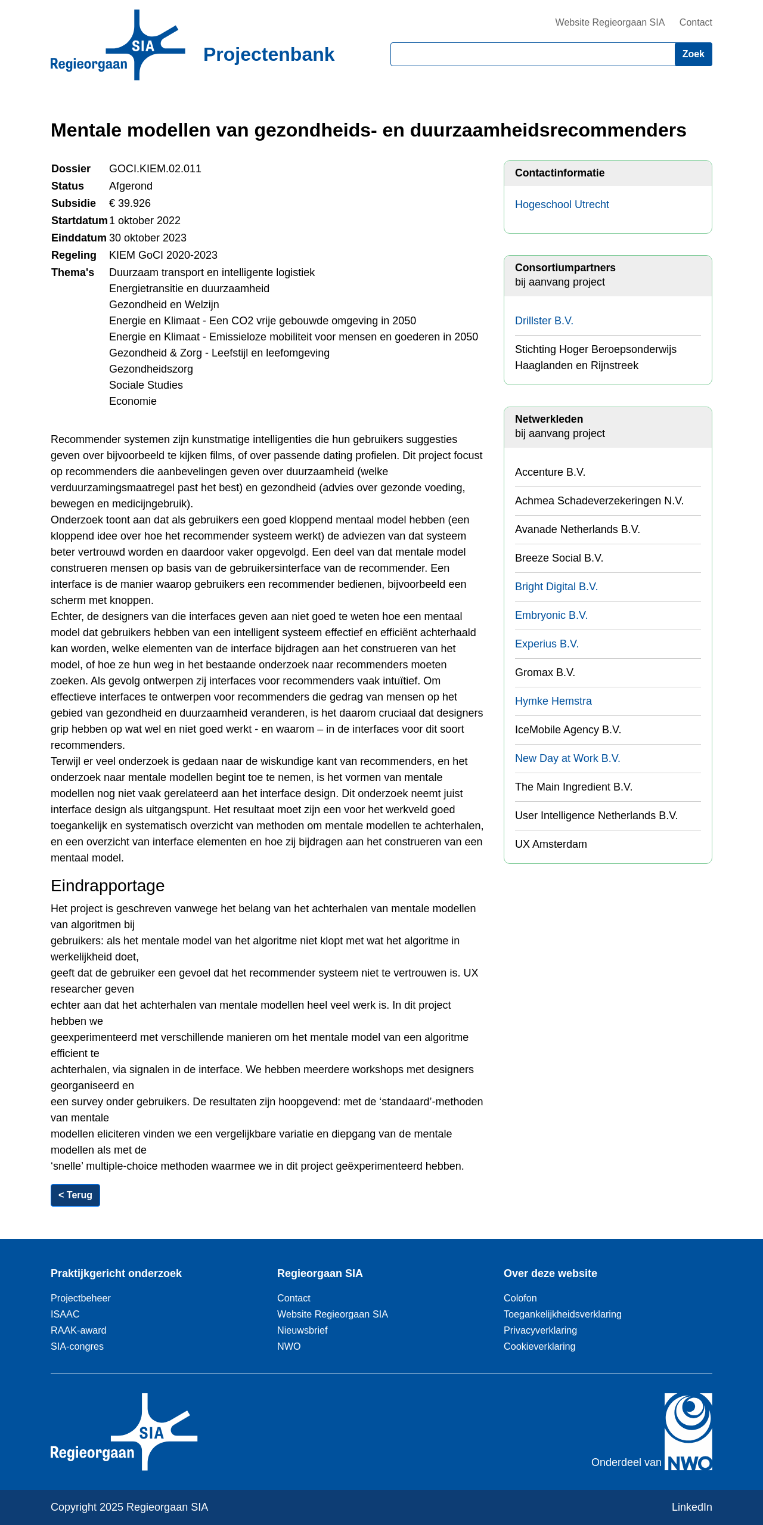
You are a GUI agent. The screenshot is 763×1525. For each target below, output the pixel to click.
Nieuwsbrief (302, 1330)
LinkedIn (692, 1507)
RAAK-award (79, 1330)
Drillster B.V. (544, 321)
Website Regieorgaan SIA (610, 22)
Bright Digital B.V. (556, 587)
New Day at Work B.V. (568, 758)
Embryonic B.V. (551, 615)
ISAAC (65, 1314)
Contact (696, 22)
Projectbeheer (81, 1297)
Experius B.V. (547, 644)
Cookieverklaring (540, 1346)
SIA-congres (77, 1346)
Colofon (520, 1297)
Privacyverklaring (540, 1330)
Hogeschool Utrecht (562, 204)
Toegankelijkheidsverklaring (563, 1314)
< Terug (75, 1195)
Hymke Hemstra (553, 701)
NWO (289, 1346)
